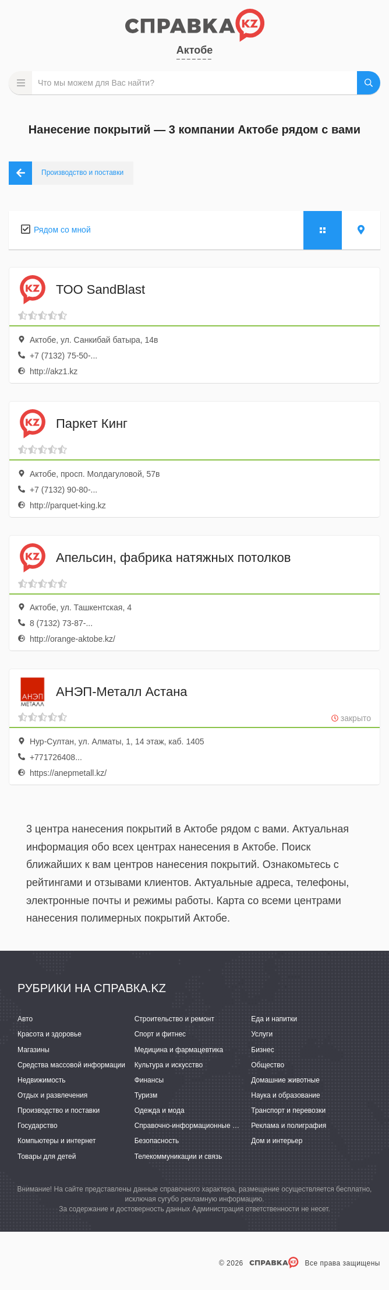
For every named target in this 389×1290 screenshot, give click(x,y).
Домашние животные (285, 1080)
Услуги (262, 1034)
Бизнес (262, 1050)
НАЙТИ (369, 83)
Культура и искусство (169, 1065)
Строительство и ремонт (174, 1019)
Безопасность (157, 1141)
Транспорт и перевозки (288, 1110)
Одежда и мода (160, 1110)
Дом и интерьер (276, 1141)
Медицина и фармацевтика (179, 1050)
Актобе (194, 50)
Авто (25, 1019)
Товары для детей (46, 1156)
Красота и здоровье (49, 1034)
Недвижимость (41, 1080)
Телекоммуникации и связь (178, 1156)
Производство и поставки (58, 1110)
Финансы (149, 1080)
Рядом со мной (62, 229)
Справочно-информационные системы (197, 1126)
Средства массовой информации (71, 1065)
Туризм (146, 1095)
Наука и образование (285, 1095)
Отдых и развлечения (52, 1095)
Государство (37, 1126)
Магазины (33, 1050)
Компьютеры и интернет (56, 1141)
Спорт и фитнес (160, 1034)
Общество (267, 1065)
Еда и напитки (274, 1019)
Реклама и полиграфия (288, 1126)
